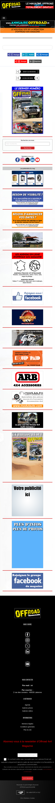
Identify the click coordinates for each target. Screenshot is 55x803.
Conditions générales (27, 727)
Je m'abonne (27, 778)
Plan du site (28, 730)
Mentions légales (27, 724)
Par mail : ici (27, 685)
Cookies (32, 798)
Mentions (26, 798)
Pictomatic (20, 785)
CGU (21, 798)
